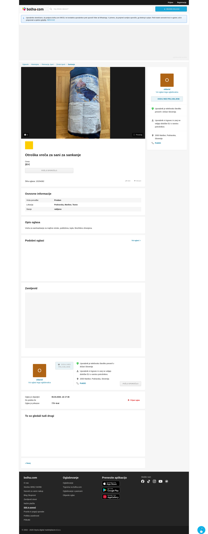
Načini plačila (29, 503)
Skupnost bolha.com (166, 481)
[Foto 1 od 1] (29, 145)
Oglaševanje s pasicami (73, 491)
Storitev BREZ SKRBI (33, 487)
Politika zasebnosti (31, 516)
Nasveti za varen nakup (33, 491)
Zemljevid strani (30, 499)
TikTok (148, 481)
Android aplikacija (111, 490)
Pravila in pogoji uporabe (34, 512)
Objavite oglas (69, 495)
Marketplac (35, 64)
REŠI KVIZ (51, 20)
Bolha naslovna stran (33, 9)
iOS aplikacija (111, 483)
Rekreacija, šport (48, 64)
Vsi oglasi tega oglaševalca (39, 382)
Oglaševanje (68, 483)
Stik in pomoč (30, 507)
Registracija (181, 2)
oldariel (39, 380)
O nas (26, 483)
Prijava (170, 2)
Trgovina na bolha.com (72, 487)
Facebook (142, 481)
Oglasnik (25, 64)
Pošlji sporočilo (49, 170)
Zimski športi (60, 64)
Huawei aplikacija (111, 496)
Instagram (154, 481)
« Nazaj (28, 463)
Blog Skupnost (30, 495)
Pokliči (83, 383)
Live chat (201, 530)
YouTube (160, 481)
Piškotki (27, 520)
